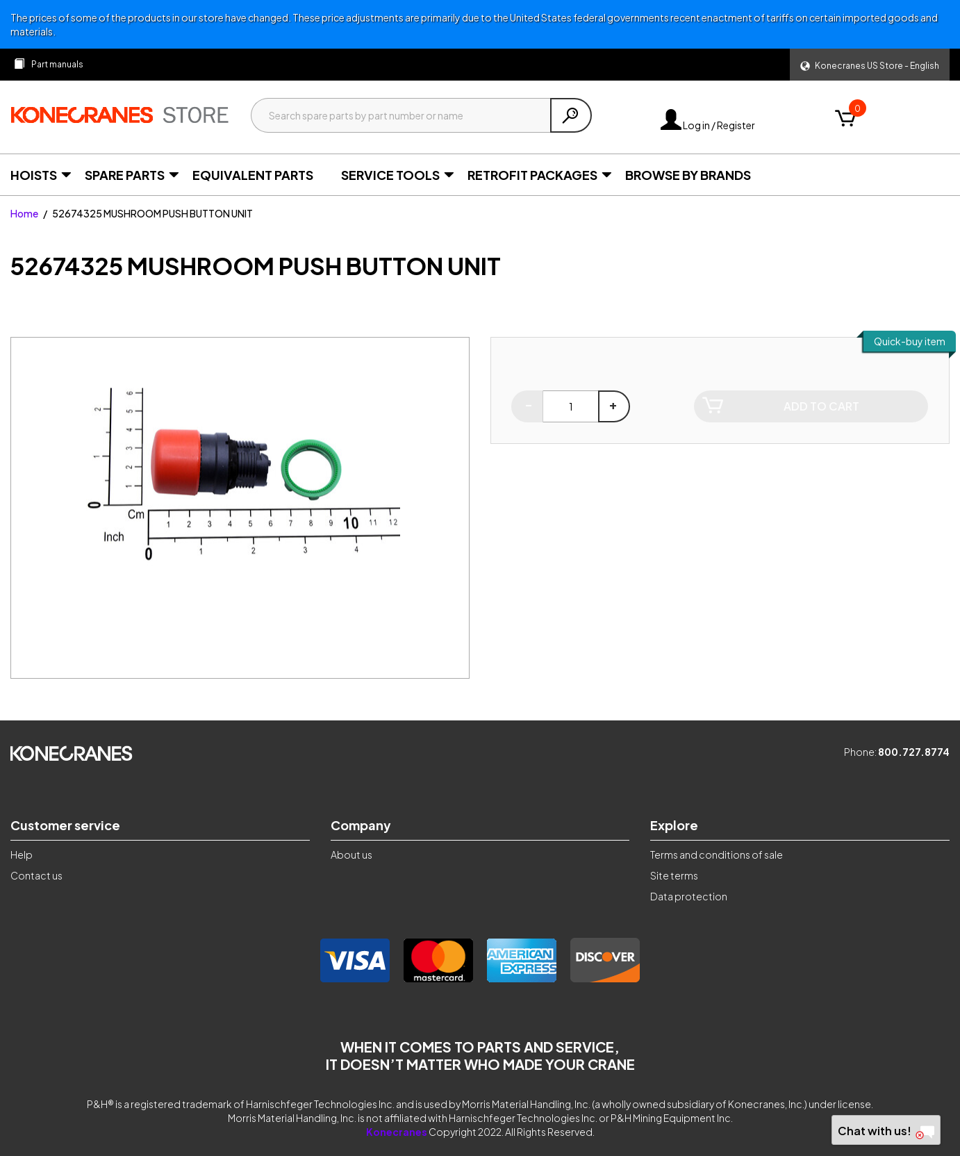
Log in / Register (708, 125)
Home (24, 213)
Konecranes (396, 1131)
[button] (869, 64)
